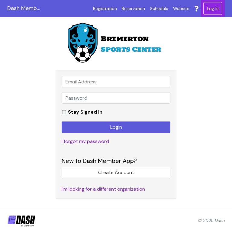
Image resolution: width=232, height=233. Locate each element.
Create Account (116, 172)
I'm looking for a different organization (103, 189)
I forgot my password (85, 141)
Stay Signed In (85, 112)
